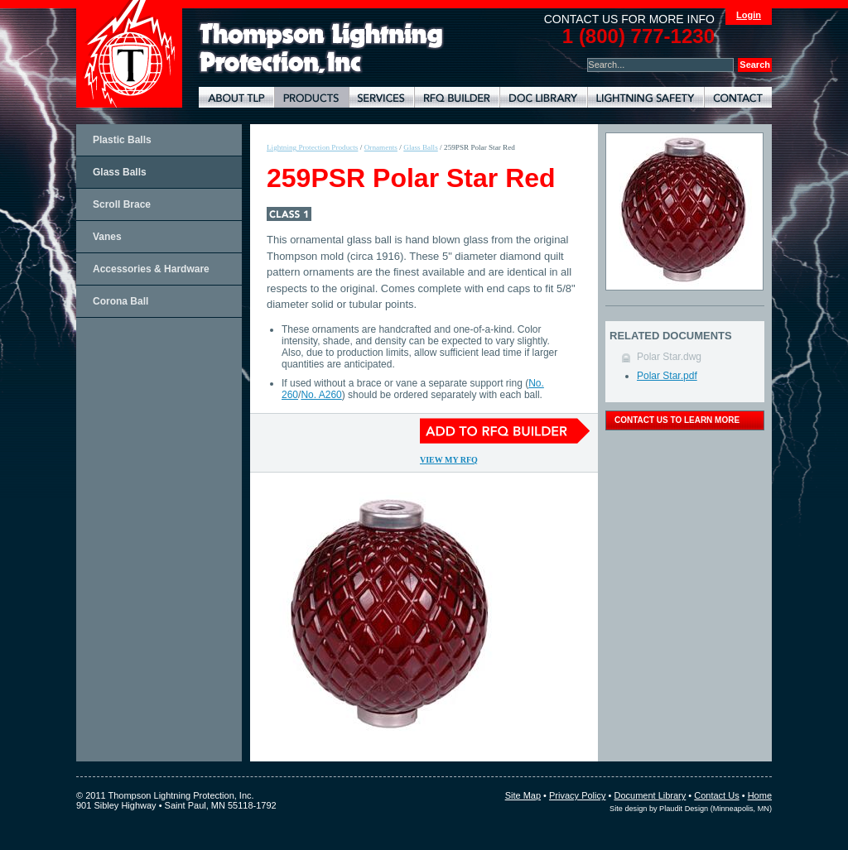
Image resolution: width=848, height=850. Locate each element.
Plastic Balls (122, 140)
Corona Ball (120, 301)
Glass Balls (120, 172)
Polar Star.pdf (667, 376)
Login (748, 15)
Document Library (543, 97)
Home (760, 795)
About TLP (236, 97)
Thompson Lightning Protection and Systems (129, 54)
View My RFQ (449, 459)
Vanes (107, 237)
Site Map (523, 795)
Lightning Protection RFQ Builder (456, 97)
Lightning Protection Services (381, 97)
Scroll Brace (122, 204)
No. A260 (321, 395)
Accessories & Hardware (151, 269)
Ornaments (381, 147)
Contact (738, 97)
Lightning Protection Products (311, 97)
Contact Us (716, 795)
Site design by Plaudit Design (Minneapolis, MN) (691, 808)
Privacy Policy (577, 795)
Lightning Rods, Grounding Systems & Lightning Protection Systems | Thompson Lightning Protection (321, 48)
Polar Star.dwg (669, 357)
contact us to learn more (677, 420)
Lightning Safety (645, 97)
